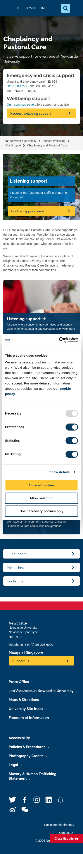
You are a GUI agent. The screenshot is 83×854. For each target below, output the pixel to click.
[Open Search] (65, 8)
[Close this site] (66, 838)
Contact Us (66, 832)
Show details (59, 472)
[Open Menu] (76, 8)
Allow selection (41, 498)
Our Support (13, 145)
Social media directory (59, 825)
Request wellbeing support (30, 113)
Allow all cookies (41, 485)
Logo (7, 8)
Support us (20, 660)
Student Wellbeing (53, 140)
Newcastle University (22, 140)
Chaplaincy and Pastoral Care (47, 145)
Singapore (34, 652)
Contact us (15, 581)
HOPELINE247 (17, 86)
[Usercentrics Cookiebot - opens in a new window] (59, 340)
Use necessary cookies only (41, 511)
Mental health (17, 567)
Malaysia (16, 652)
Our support (16, 553)
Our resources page (20, 104)
